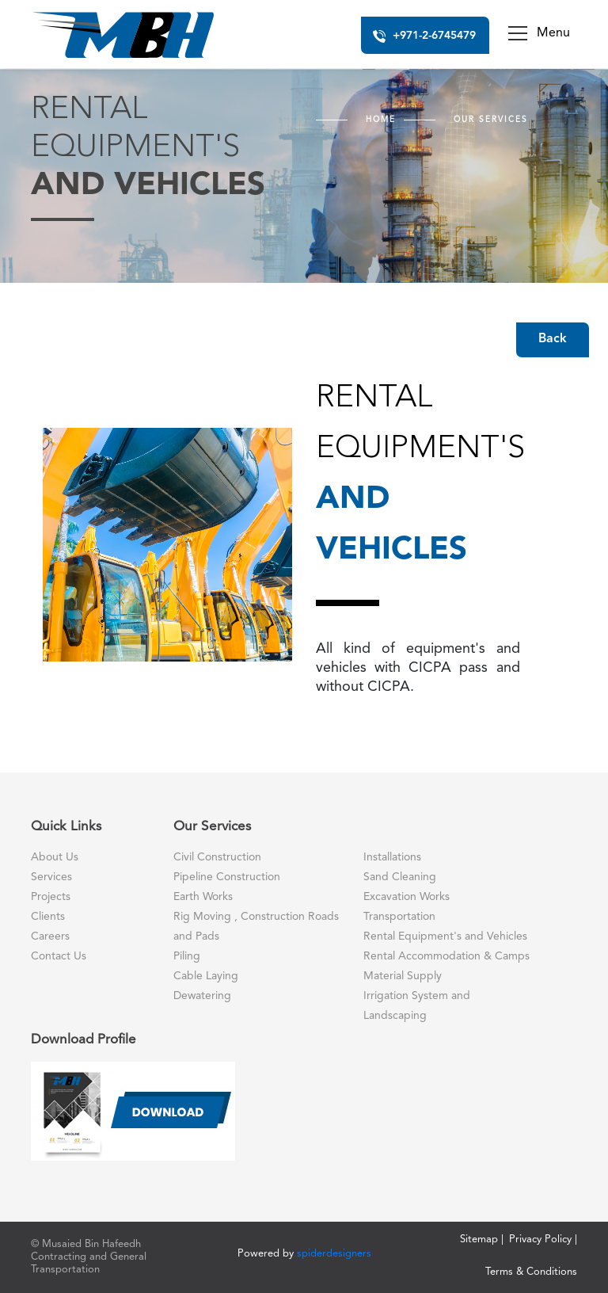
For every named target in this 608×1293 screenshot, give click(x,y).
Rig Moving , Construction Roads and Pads (256, 926)
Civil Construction (217, 857)
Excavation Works (406, 896)
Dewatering (202, 995)
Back (552, 339)
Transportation (399, 916)
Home (381, 120)
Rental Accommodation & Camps (446, 956)
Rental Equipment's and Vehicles (445, 936)
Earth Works (203, 896)
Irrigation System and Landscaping (416, 1005)
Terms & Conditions (531, 1272)
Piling (186, 956)
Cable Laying (205, 976)
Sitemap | (482, 1239)
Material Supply (402, 976)
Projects (50, 896)
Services (51, 877)
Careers (50, 936)
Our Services (491, 120)
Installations (392, 857)
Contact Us (58, 956)
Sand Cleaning (399, 877)
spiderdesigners (334, 1254)
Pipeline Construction (226, 877)
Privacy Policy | (543, 1239)
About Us (54, 857)
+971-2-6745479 (424, 34)
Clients (48, 916)
